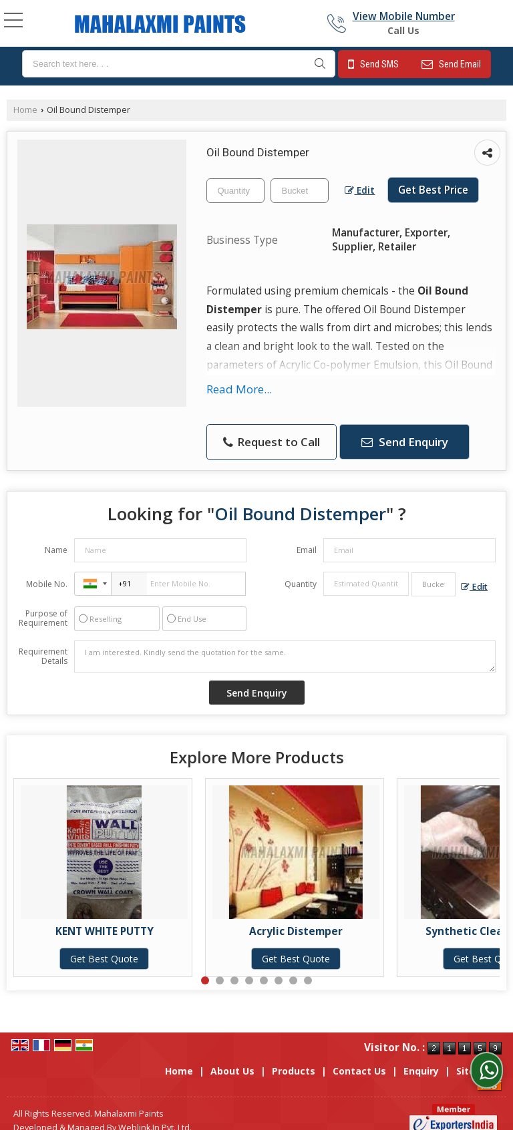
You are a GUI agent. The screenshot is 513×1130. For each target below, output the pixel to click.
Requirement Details (43, 656)
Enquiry (421, 1057)
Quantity (301, 584)
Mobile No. (46, 584)
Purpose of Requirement (43, 618)
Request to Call (271, 441)
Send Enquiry (404, 441)
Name (56, 550)
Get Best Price (433, 190)
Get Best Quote (104, 958)
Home (25, 110)
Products (293, 1057)
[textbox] (178, 63)
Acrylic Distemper (296, 931)
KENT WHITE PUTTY (104, 931)
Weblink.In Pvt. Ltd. (155, 1113)
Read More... (239, 389)
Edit (360, 190)
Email (307, 550)
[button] (404, 16)
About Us (232, 1057)
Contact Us (359, 1057)
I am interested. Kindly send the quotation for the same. (285, 656)
